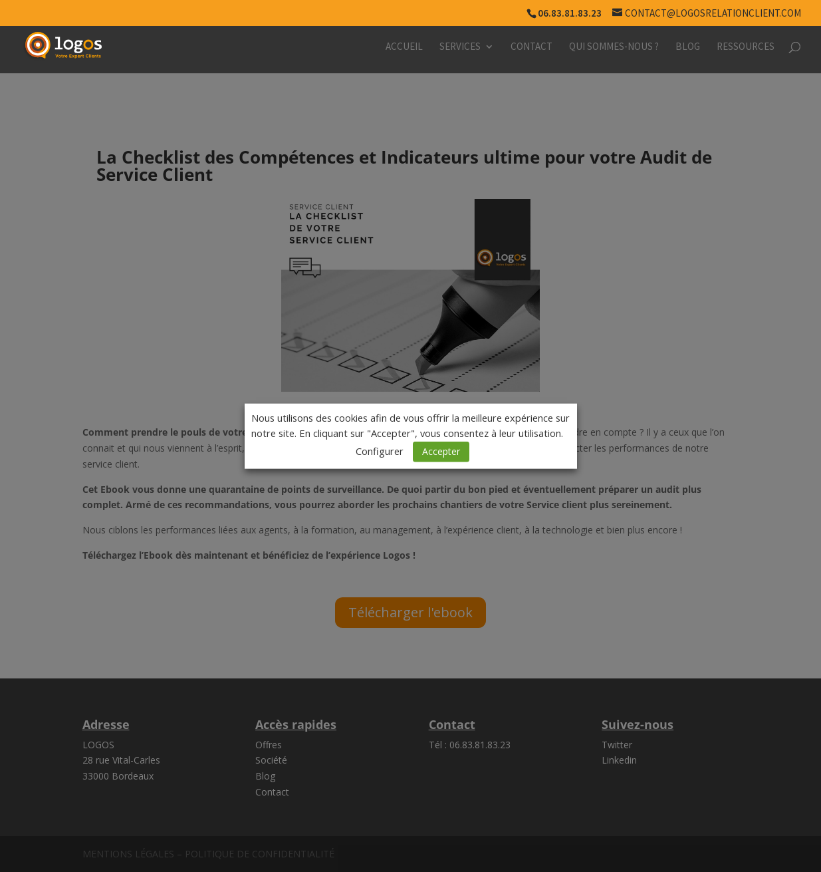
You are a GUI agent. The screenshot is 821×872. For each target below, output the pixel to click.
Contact (531, 47)
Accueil (404, 47)
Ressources (745, 47)
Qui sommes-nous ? (614, 47)
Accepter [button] (441, 451)
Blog (687, 47)
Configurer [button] (380, 451)
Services (460, 47)
